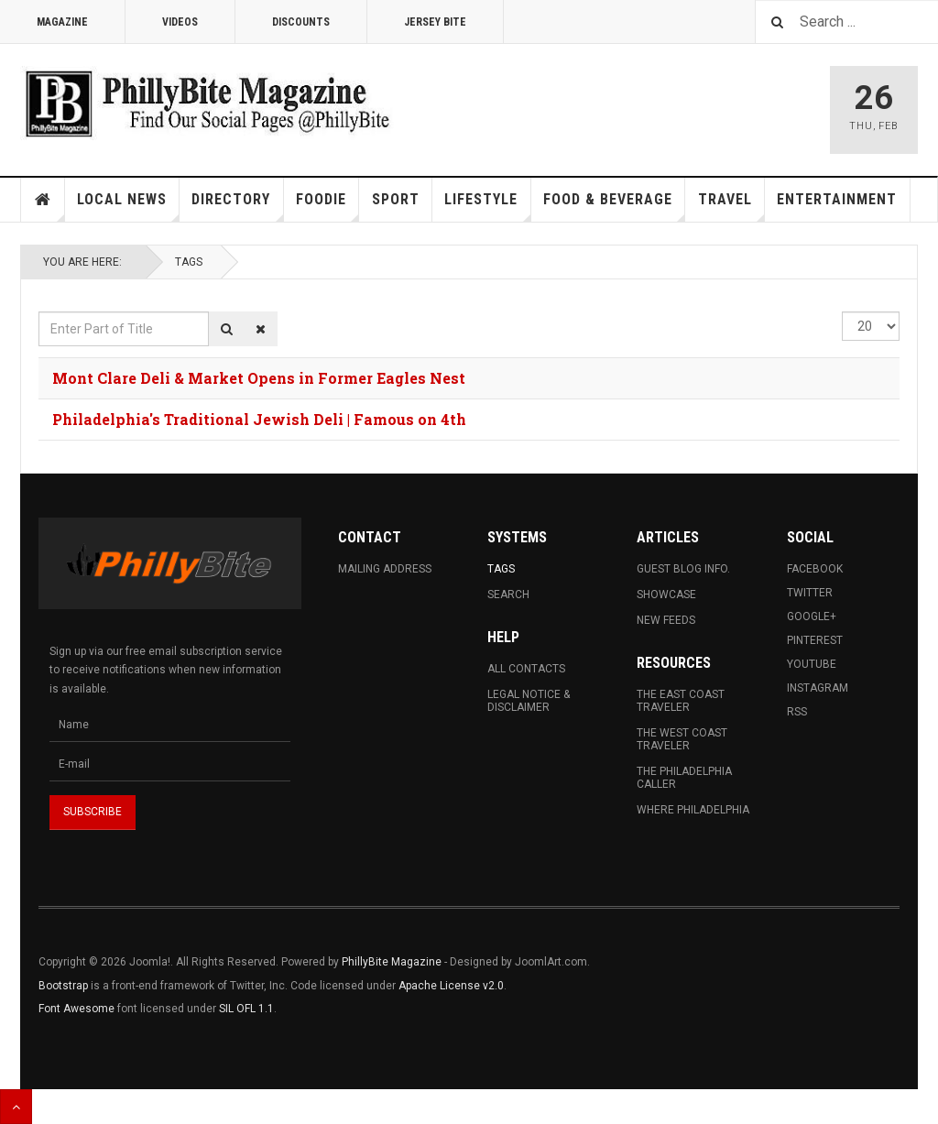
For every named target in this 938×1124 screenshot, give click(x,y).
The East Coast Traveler (681, 701)
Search (508, 594)
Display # (842, 311)
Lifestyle (487, 206)
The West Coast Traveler (682, 739)
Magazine (62, 22)
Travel (731, 206)
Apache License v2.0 (451, 985)
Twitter (810, 592)
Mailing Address (384, 568)
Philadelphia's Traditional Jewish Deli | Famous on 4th (259, 419)
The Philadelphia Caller (684, 778)
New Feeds (666, 620)
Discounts (301, 22)
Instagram (817, 688)
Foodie (327, 206)
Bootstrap (63, 985)
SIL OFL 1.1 (246, 1008)
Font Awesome (76, 1008)
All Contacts (526, 668)
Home (43, 200)
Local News (128, 206)
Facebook (815, 568)
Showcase (666, 594)
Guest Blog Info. (683, 568)
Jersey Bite (435, 22)
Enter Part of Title (38, 311)
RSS (797, 711)
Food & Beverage (614, 206)
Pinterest (815, 640)
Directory (237, 206)
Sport (396, 199)
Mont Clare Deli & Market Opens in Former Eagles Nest (258, 377)
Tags (188, 262)
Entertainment (837, 199)
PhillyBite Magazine (392, 961)
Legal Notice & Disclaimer (528, 701)
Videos (180, 22)
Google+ (811, 616)
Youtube (811, 664)
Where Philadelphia (693, 809)
